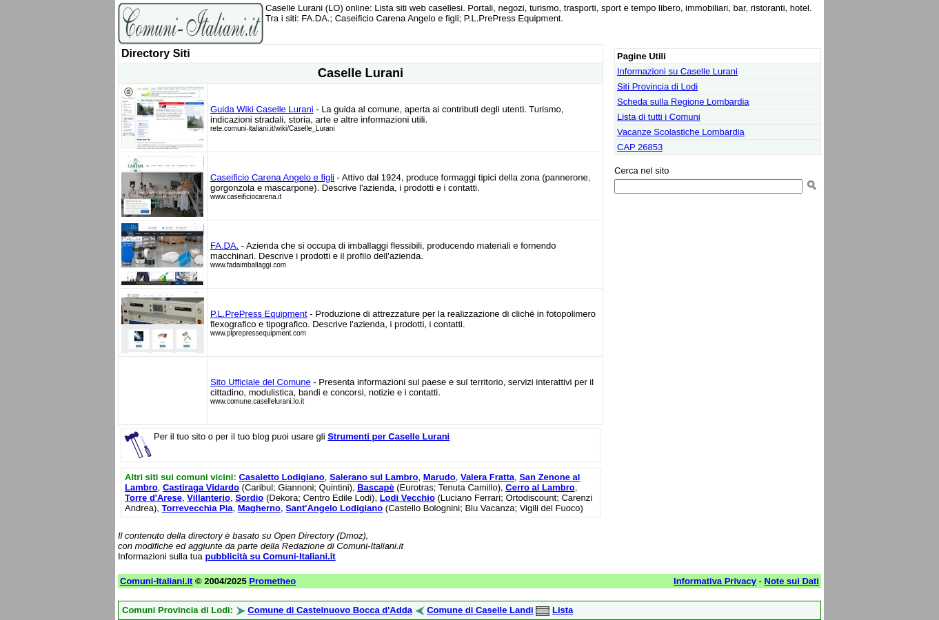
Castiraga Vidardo (201, 487)
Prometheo (272, 581)
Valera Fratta (487, 477)
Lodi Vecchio (407, 498)
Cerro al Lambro (539, 487)
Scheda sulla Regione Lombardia (683, 101)
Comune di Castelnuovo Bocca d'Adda (330, 610)
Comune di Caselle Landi (480, 610)
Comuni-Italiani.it (156, 581)
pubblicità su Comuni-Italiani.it (270, 556)
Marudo (439, 477)
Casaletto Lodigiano (281, 477)
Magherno (259, 508)
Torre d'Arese (153, 498)
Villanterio (208, 498)
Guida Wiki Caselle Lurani (262, 109)
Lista (562, 610)
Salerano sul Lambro (374, 477)
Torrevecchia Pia (196, 508)
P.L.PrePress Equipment (258, 314)
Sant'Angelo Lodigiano (334, 508)
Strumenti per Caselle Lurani (388, 436)
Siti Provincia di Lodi (657, 86)
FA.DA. (224, 245)
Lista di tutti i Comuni (658, 117)
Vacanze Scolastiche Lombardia (681, 132)
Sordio (249, 498)
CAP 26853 (640, 147)
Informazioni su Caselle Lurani (677, 71)
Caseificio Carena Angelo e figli (272, 177)
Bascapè (375, 487)
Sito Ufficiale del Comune (260, 382)
